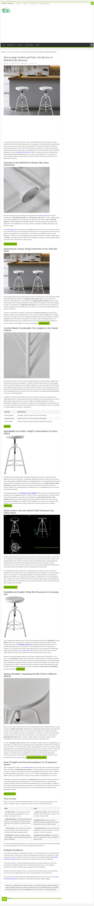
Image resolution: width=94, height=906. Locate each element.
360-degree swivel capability (28, 493)
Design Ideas (10, 45)
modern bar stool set (43, 215)
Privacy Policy (33, 3)
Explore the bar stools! (10, 794)
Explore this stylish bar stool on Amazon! (36, 757)
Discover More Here (44, 323)
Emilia (6, 63)
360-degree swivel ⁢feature (22, 152)
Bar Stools (16, 52)
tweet (9, 898)
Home (3, 45)
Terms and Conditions (44, 3)
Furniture (19, 45)
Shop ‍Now (7, 426)
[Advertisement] (47, 27)
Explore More (8, 505)
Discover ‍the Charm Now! (10, 587)
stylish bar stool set (29, 767)
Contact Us (25, 3)
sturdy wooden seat (11, 229)
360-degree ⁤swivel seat (24, 644)
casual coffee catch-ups (28, 650)
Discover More (20, 669)
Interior (38, 45)
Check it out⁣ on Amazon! (10, 244)
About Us (18, 3)
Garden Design (29, 45)
